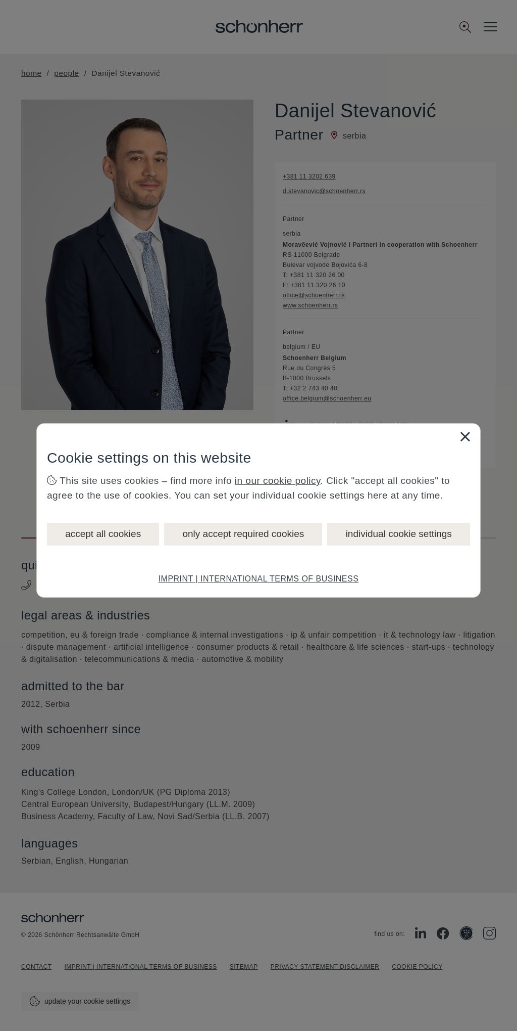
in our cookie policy (278, 480)
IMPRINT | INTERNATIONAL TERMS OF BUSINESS (259, 578)
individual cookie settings (399, 533)
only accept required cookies (243, 533)
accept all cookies (103, 533)
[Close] (465, 436)
